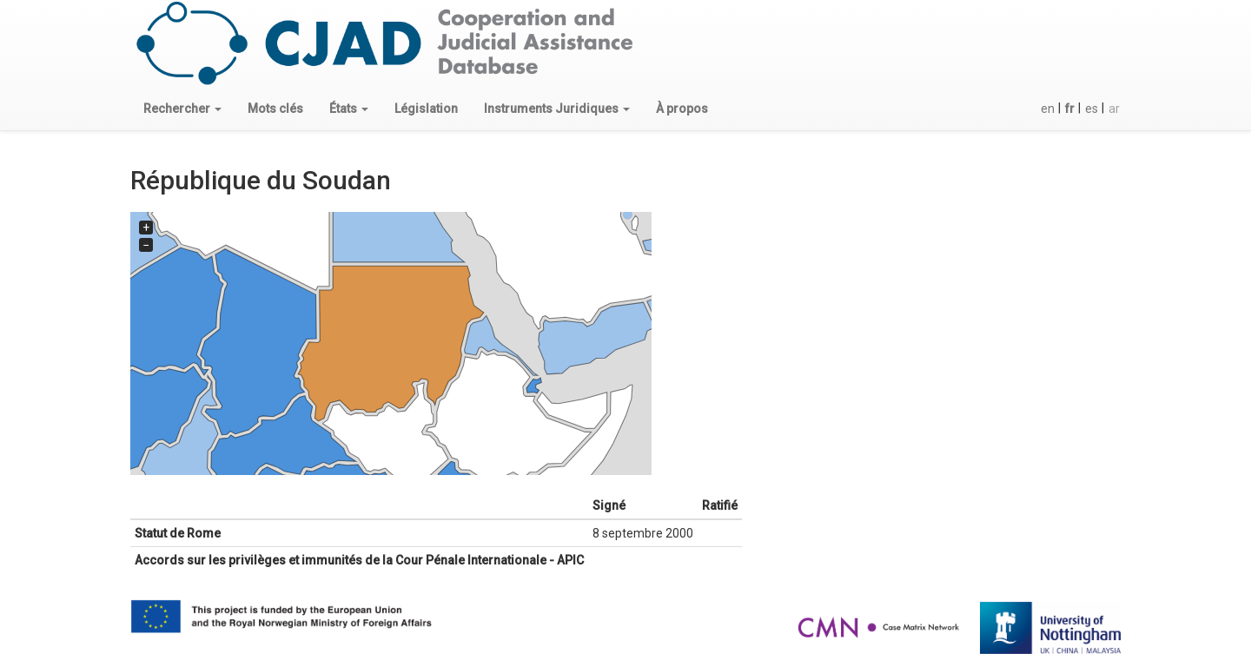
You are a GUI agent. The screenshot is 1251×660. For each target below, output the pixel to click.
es (1091, 109)
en (1048, 109)
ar (1114, 109)
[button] (182, 108)
